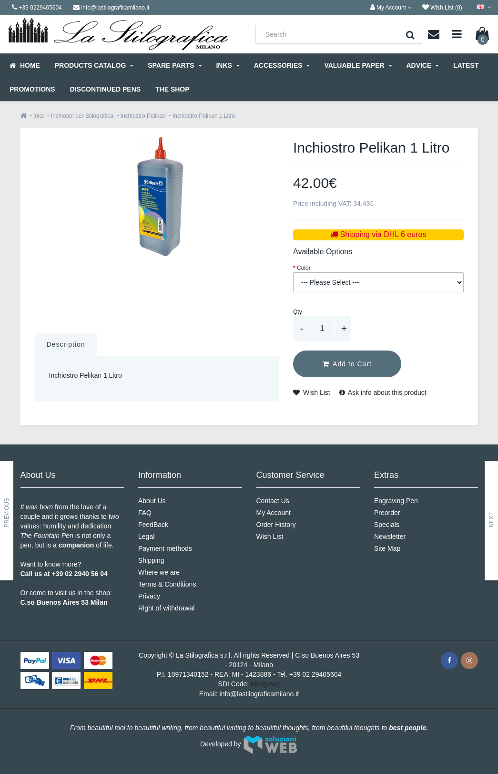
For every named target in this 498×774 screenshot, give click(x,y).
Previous (6, 512)
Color (304, 268)
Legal (146, 536)
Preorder (387, 512)
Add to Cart (347, 364)
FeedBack (153, 524)
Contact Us (272, 501)
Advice (422, 65)
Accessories (282, 65)
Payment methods (165, 548)
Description (66, 344)
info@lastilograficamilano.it (259, 694)
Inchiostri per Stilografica (82, 116)
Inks (227, 65)
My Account (273, 512)
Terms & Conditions (167, 584)
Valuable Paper (357, 65)
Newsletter (390, 536)
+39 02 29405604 (315, 674)
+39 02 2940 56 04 (80, 574)
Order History (276, 524)
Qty (297, 312)
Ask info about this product (383, 392)
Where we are (159, 572)
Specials (386, 524)
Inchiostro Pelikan (143, 116)
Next (491, 519)
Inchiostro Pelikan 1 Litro (204, 116)
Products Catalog (94, 65)
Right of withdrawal (166, 608)
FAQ (145, 512)
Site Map (387, 548)
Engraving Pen (396, 501)
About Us (152, 501)
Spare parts (174, 65)
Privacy (149, 596)
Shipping (151, 560)
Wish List (311, 392)
